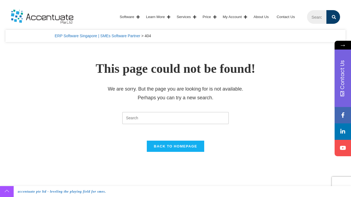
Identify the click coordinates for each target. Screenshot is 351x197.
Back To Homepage (175, 146)
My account (232, 17)
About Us (261, 17)
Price (207, 17)
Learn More (155, 17)
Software (127, 17)
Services (184, 17)
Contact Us (286, 17)
